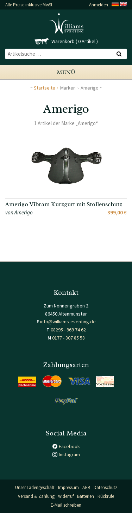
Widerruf (66, 496)
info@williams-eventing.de (68, 321)
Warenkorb (63, 41)
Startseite (44, 88)
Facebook (69, 446)
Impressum (68, 487)
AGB (86, 487)
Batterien (85, 496)
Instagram (69, 454)
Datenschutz (105, 487)
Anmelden (98, 5)
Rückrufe (106, 496)
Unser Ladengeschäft (35, 487)
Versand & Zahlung (36, 496)
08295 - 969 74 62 (68, 329)
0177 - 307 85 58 (68, 338)
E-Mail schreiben (66, 505)
